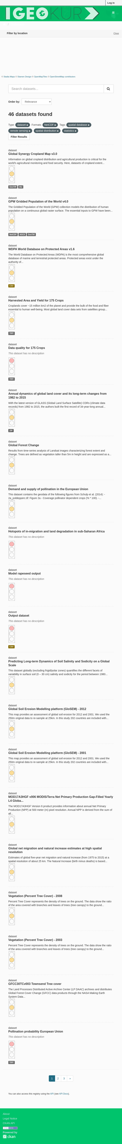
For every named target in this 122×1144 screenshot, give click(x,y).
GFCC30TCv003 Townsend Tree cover (34, 983)
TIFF (11, 333)
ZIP (10, 430)
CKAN (9, 1136)
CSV (11, 286)
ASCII (22, 234)
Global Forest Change (23, 445)
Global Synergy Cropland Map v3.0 (32, 153)
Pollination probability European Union (35, 1031)
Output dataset (18, 615)
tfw (20, 187)
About (6, 1113)
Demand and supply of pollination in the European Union (48, 489)
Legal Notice (10, 1118)
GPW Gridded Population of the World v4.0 (38, 201)
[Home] (4, 24)
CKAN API (9, 1123)
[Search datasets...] (56, 89)
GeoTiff (12, 187)
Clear (116, 33)
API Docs (63, 1093)
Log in (111, 2)
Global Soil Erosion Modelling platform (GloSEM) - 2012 (47, 709)
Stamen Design (24, 77)
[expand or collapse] (113, 12)
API (52, 1093)
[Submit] (109, 89)
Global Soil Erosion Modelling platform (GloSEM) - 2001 (47, 752)
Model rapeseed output (24, 573)
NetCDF (13, 234)
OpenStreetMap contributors (62, 77)
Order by (13, 101)
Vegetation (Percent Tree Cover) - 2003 (35, 939)
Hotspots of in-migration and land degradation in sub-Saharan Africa (56, 531)
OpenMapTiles (40, 77)
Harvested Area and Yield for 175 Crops (36, 300)
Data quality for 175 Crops (26, 347)
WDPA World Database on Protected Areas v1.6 (41, 249)
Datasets (17, 24)
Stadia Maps (9, 77)
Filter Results (19, 136)
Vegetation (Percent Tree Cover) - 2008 (35, 896)
